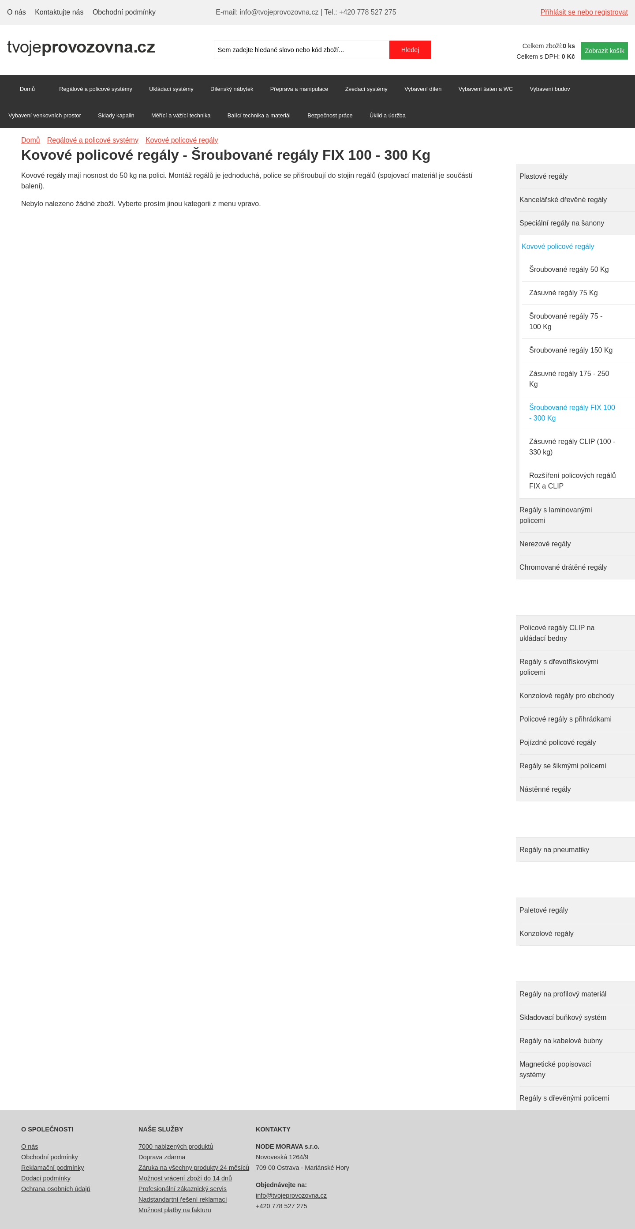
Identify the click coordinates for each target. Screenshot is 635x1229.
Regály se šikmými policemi (562, 766)
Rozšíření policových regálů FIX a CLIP (572, 481)
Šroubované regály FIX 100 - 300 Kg (572, 413)
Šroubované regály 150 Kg (571, 350)
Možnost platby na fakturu (174, 1210)
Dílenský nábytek (231, 89)
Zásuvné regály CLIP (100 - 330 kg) (572, 447)
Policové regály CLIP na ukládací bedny (556, 633)
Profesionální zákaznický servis (182, 1188)
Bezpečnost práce (329, 115)
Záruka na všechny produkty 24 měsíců (193, 1167)
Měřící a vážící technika (180, 115)
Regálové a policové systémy (95, 89)
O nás (16, 12)
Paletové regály (543, 910)
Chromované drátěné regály (563, 567)
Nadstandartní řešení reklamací (182, 1199)
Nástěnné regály (545, 789)
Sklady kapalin (116, 115)
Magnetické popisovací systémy (555, 1069)
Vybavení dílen (422, 89)
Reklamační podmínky (52, 1167)
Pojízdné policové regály (557, 742)
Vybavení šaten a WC (486, 89)
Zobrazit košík (604, 50)
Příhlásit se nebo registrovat (584, 12)
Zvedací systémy (366, 89)
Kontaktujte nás (59, 12)
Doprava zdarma (161, 1157)
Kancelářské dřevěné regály (563, 199)
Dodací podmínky (46, 1178)
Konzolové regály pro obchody (566, 695)
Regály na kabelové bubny (561, 1041)
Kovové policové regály (558, 246)
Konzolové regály (546, 933)
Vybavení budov (550, 89)
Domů (27, 89)
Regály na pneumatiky (554, 849)
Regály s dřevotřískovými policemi (558, 667)
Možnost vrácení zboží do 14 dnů (185, 1178)
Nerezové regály (545, 544)
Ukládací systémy (171, 89)
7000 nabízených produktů (175, 1146)
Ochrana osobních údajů (55, 1188)
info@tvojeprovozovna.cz (291, 1195)
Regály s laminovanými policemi (555, 515)
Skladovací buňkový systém (562, 1017)
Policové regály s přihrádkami (565, 719)
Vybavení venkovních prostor (44, 115)
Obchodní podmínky (124, 12)
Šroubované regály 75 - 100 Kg (565, 321)
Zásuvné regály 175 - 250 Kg (569, 379)
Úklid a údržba (388, 115)
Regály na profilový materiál (562, 994)
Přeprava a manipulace (299, 89)
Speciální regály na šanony (561, 223)
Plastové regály (543, 176)
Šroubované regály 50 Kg (569, 269)
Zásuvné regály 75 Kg (563, 293)
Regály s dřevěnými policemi (564, 1098)
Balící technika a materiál (259, 115)
